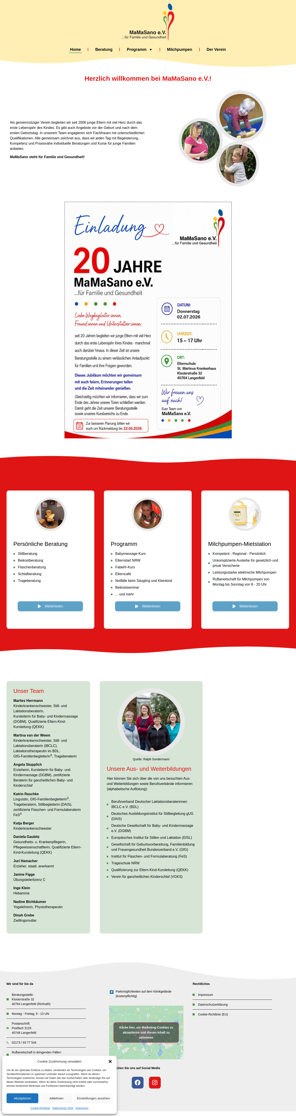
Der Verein (216, 49)
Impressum (82, 1108)
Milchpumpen (179, 49)
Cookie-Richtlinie (40, 1108)
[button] (110, 1061)
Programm (139, 49)
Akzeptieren (22, 1098)
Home (75, 49)
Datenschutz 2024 (62, 1108)
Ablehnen (56, 1098)
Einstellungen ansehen (93, 1098)
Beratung (103, 49)
